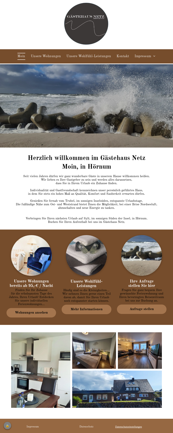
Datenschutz (86, 426)
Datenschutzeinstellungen (128, 426)
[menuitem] (21, 56)
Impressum (33, 426)
